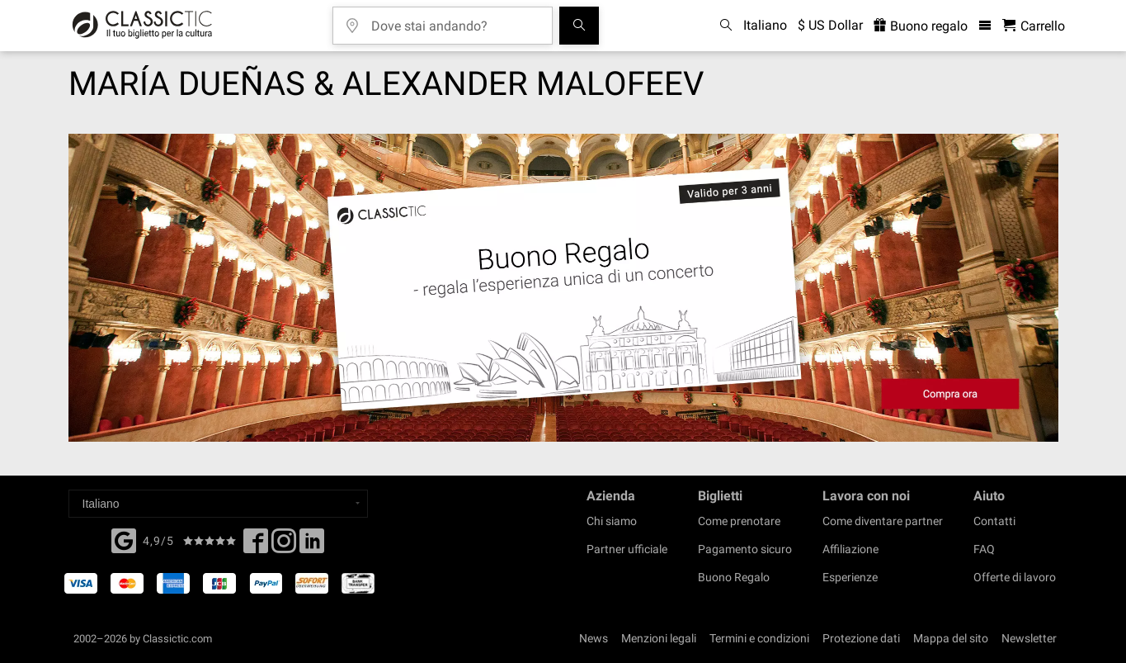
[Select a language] (218, 504)
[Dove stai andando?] (454, 20)
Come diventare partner (882, 521)
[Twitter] (283, 545)
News (593, 638)
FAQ (984, 549)
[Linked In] (311, 545)
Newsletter (1029, 638)
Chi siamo (612, 521)
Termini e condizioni (759, 638)
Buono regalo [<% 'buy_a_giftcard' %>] (921, 26)
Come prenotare (739, 521)
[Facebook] (123, 539)
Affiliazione (850, 549)
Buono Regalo (734, 577)
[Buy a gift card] (563, 288)
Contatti (994, 521)
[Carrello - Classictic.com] (1033, 26)
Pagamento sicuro (745, 549)
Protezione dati (861, 638)
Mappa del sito (950, 638)
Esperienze (850, 577)
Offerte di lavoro (1014, 577)
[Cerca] (579, 26)
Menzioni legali (658, 638)
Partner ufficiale (627, 549)
